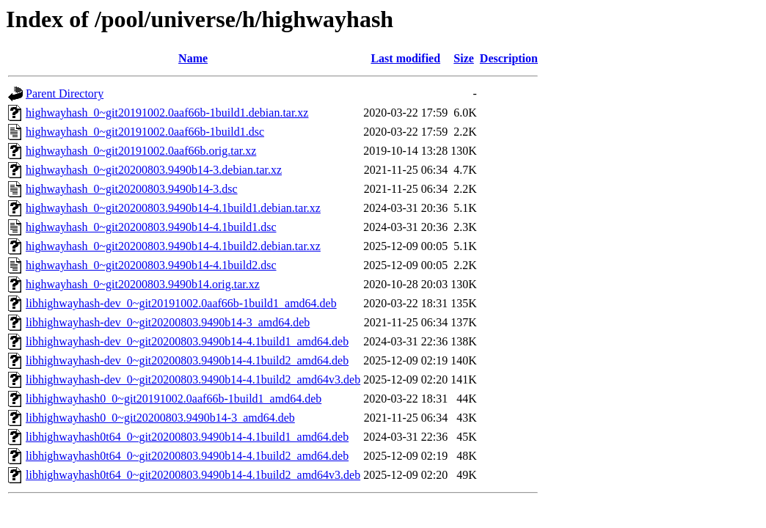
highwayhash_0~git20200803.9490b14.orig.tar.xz (143, 284)
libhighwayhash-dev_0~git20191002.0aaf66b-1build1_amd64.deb (181, 303)
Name (193, 58)
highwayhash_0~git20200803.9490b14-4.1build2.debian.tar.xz (173, 246)
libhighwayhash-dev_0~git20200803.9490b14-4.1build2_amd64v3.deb (193, 379)
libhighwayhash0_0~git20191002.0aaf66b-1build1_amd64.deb (173, 398)
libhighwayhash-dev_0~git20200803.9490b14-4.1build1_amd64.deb (187, 341)
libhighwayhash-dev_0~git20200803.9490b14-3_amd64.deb (168, 322)
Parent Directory (64, 93)
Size (463, 58)
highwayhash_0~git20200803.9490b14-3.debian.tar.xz (154, 170)
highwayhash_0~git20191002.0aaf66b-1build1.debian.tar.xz (167, 112)
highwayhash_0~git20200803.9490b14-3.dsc (132, 189)
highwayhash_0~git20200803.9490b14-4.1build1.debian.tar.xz (173, 208)
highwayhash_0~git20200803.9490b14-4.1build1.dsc (151, 227)
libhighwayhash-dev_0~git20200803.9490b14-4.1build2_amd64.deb (187, 360)
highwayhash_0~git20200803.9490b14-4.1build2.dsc (151, 265)
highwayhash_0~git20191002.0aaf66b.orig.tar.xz (141, 150)
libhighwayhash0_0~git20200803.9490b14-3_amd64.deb (160, 417)
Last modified (405, 58)
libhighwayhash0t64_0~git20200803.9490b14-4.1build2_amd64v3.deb (193, 475)
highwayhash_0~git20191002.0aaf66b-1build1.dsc (145, 131)
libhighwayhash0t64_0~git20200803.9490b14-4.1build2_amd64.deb (187, 456)
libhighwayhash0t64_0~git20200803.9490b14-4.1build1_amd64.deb (187, 436)
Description (509, 58)
